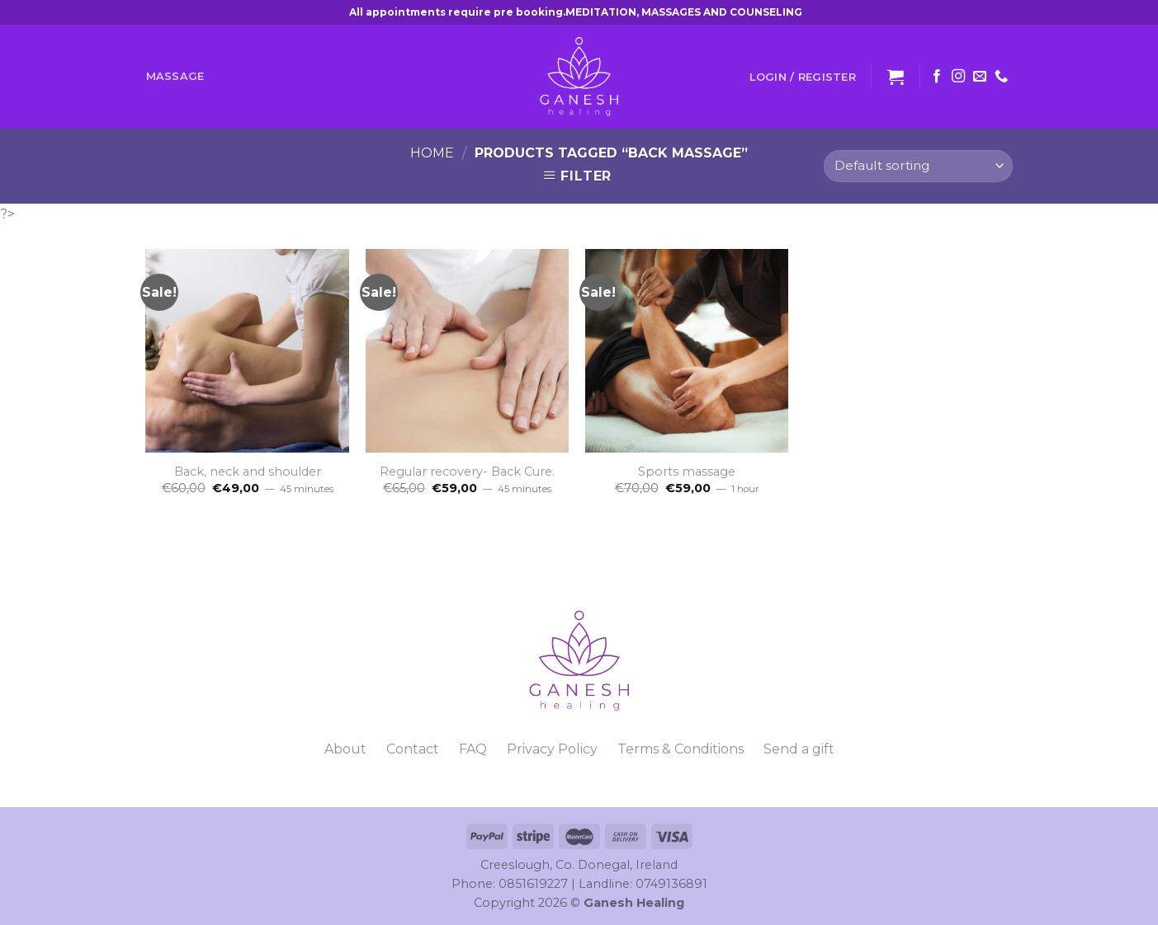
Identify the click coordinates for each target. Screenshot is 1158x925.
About (345, 749)
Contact (412, 749)
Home (432, 153)
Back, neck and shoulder (247, 471)
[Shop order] (918, 166)
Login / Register (802, 76)
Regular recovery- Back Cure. (467, 471)
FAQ (473, 749)
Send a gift (798, 749)
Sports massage (686, 471)
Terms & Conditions (680, 749)
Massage (175, 76)
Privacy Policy (552, 749)
